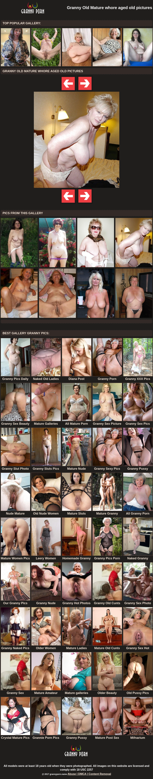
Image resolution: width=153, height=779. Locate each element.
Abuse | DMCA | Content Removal (89, 773)
